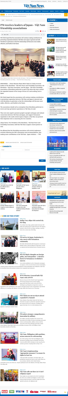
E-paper (51, 20)
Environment (45, 11)
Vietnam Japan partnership (26, 142)
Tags (2, 142)
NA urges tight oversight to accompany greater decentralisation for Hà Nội (57, 105)
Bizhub (49, 1)
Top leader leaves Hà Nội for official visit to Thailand (6, 186)
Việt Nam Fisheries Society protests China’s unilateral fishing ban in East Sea (58, 174)
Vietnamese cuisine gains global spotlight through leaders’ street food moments (58, 207)
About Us (59, 1)
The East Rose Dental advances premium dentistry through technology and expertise (56, 160)
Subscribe (52, 25)
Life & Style (33, 11)
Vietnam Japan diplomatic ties (12, 142)
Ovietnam (54, 1)
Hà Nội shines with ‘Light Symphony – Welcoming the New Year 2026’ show (58, 84)
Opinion (52, 11)
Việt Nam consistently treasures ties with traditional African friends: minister (23, 208)
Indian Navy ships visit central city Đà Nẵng (31, 221)
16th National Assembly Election (19, 16)
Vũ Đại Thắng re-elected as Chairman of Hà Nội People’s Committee (58, 110)
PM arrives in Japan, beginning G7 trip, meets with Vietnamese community (31, 239)
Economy (16, 11)
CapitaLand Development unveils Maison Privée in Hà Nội (57, 152)
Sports (39, 11)
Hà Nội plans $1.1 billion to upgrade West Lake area (57, 89)
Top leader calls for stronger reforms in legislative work (37, 186)
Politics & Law (8, 11)
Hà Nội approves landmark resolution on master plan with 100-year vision (58, 92)
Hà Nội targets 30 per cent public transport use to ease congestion (57, 127)
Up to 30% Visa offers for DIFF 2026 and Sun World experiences (57, 156)
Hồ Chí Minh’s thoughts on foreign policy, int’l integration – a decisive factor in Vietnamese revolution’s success (32, 257)
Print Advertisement (54, 27)
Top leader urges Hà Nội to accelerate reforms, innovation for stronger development (39, 208)
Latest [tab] (51, 36)
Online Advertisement (54, 29)
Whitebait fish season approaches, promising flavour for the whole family (57, 202)
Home (3, 20)
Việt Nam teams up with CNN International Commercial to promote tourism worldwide (61, 50)
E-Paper (62, 11)
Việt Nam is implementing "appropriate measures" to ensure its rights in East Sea (32, 353)
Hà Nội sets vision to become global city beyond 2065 (57, 131)
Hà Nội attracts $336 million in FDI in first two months (58, 113)
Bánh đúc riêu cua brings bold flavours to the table (56, 211)
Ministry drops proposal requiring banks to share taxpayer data (61, 58)
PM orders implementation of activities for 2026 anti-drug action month (62, 73)
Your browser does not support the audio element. (23, 34)
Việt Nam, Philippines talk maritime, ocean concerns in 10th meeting (32, 335)
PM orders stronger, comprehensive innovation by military (32, 315)
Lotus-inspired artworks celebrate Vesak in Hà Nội (61, 40)
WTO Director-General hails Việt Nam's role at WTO (31, 276)
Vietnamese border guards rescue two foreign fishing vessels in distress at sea (58, 185)
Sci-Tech (22, 11)
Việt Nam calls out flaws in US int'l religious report (32, 373)
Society (27, 11)
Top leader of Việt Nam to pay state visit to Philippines (22, 186)
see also (5, 168)
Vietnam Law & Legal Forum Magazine (39, 1)
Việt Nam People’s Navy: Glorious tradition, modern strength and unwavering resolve (57, 179)
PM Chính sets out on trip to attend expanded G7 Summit (32, 297)
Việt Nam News (34, 6)
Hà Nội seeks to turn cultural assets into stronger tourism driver (57, 124)
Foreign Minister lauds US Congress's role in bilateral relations (7, 207)
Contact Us (65, 1)
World (56, 11)
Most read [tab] (61, 36)
